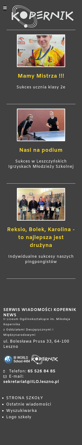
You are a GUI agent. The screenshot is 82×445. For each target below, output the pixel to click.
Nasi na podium (41, 150)
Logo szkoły (18, 417)
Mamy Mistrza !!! (41, 76)
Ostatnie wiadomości (28, 404)
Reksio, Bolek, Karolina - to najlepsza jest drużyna (41, 237)
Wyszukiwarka (21, 410)
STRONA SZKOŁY (24, 398)
